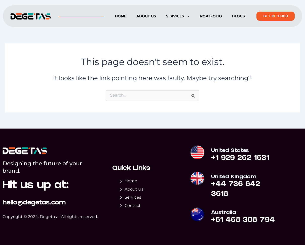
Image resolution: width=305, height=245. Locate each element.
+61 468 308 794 (243, 221)
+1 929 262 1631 (240, 159)
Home (120, 16)
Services (178, 16)
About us (146, 16)
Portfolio (211, 16)
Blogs (238, 16)
